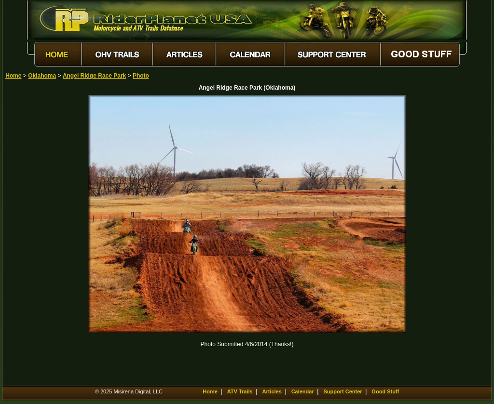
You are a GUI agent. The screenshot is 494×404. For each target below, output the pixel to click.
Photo (141, 75)
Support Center (343, 391)
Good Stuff (385, 391)
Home (13, 75)
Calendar (302, 391)
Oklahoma (42, 75)
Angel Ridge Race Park (94, 75)
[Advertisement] (39, 239)
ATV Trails (240, 391)
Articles (271, 391)
